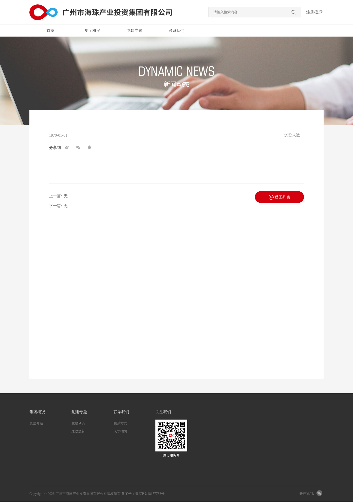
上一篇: (58, 196)
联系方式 (120, 423)
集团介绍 (36, 423)
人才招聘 (120, 431)
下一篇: (58, 206)
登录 (319, 12)
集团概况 (92, 30)
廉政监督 (78, 431)
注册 (310, 12)
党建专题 (134, 30)
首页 (50, 30)
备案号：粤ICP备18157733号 (142, 494)
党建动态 (78, 423)
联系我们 (176, 30)
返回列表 (279, 197)
